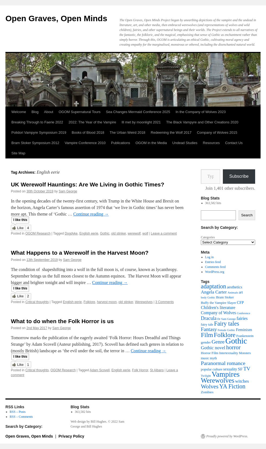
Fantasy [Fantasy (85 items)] (209, 329)
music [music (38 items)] (205, 358)
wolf (145, 233)
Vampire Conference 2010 (85, 143)
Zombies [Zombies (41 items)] (207, 392)
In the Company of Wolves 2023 (201, 112)
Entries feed (213, 262)
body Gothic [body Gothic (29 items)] (208, 297)
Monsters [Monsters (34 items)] (245, 353)
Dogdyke (71, 233)
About (48, 112)
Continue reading (91, 214)
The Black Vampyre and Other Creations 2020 (202, 122)
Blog (35, 112)
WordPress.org (214, 272)
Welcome (18, 112)
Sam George (68, 191)
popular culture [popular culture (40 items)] (211, 369)
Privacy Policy (71, 436)
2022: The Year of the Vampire (92, 122)
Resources (211, 143)
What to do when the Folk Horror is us (62, 321)
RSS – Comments (21, 417)
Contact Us (233, 143)
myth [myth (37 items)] (213, 358)
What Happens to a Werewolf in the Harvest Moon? (79, 253)
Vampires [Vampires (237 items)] (226, 374)
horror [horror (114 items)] (233, 347)
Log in (209, 257)
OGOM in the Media (151, 143)
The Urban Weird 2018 (127, 132)
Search (246, 215)
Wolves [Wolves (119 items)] (209, 386)
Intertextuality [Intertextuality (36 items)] (228, 353)
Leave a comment (164, 233)
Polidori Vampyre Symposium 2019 (38, 132)
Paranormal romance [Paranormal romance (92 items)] (223, 363)
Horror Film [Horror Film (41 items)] (209, 353)
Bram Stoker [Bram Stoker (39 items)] (225, 297)
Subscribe (239, 176)
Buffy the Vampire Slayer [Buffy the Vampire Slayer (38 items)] (218, 303)
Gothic (105, 233)
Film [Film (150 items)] (207, 334)
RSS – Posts (18, 412)
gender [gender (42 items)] (206, 342)
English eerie (88, 233)
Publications (120, 143)
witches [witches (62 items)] (242, 381)
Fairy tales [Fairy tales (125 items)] (226, 323)
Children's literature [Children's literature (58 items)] (218, 307)
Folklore (89, 302)
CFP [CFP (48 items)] (240, 302)
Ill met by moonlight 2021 (141, 122)
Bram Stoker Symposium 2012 (35, 143)
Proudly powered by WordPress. (227, 436)
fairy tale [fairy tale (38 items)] (207, 324)
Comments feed (215, 267)
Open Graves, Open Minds (56, 18)
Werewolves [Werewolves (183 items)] (217, 380)
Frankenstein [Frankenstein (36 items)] (245, 336)
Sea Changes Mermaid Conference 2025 (138, 112)
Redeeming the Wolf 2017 (171, 132)
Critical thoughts (37, 302)
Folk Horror (140, 370)
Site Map (18, 153)
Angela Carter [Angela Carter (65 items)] (214, 292)
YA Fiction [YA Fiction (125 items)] (232, 386)
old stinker (118, 233)
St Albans (157, 370)
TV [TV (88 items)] (246, 369)
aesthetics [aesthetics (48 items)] (234, 287)
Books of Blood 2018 (88, 132)
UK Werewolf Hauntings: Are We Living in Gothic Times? (87, 184)
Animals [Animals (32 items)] (232, 292)
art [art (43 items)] (241, 292)
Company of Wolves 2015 (217, 132)
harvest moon (107, 302)
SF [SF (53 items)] (240, 369)
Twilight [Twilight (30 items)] (206, 375)
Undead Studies (185, 143)
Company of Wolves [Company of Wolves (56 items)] (218, 312)
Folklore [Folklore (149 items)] (225, 334)
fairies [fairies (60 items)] (242, 318)
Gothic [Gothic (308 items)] (236, 340)
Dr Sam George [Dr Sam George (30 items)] (226, 318)
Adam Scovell (99, 370)
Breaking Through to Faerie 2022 (37, 122)
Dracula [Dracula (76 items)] (209, 318)
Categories (208, 237)
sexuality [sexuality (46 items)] (230, 369)
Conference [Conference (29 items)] (243, 313)
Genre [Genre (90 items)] (218, 342)
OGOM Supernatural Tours (79, 112)
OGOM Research (37, 233)
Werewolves (144, 302)
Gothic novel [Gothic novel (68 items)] (213, 347)
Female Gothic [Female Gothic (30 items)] (226, 330)
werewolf (134, 233)
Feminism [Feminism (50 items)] (244, 330)
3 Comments (164, 302)
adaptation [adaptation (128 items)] (213, 286)
